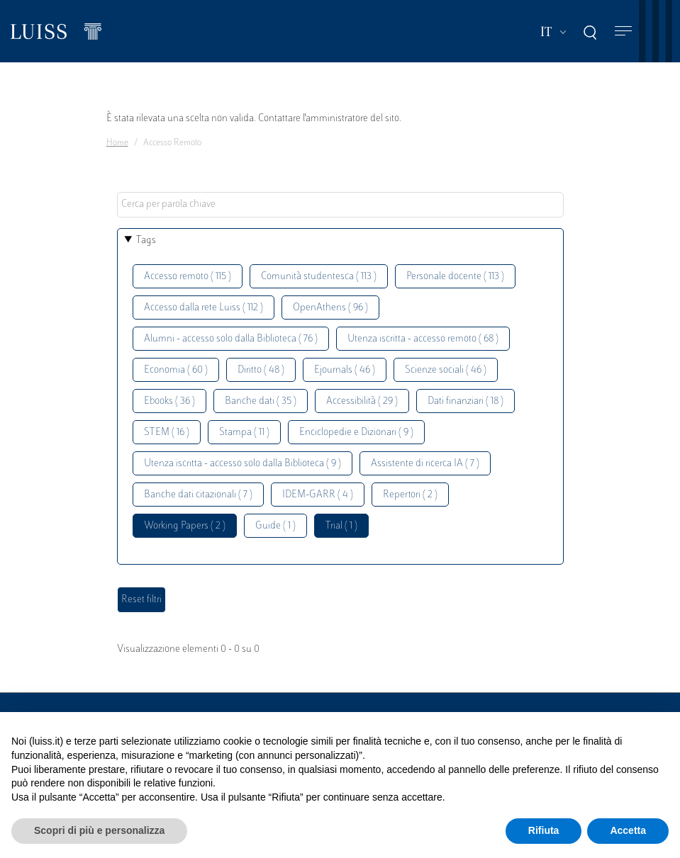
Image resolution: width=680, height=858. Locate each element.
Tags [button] (146, 240)
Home (117, 143)
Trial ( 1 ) (341, 526)
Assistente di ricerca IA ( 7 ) (425, 463)
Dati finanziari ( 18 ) (465, 401)
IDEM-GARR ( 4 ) (317, 495)
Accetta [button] (628, 830)
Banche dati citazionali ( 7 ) (198, 495)
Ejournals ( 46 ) (344, 370)
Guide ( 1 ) (275, 526)
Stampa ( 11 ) (244, 432)
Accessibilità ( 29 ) (362, 401)
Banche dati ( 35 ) (260, 401)
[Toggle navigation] (623, 31)
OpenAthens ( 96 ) (330, 308)
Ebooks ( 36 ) (169, 401)
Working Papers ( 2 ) (184, 526)
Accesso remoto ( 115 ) (187, 276)
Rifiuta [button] (543, 830)
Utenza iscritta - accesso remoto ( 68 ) (422, 339)
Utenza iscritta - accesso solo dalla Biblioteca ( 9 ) (242, 463)
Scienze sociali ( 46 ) (445, 370)
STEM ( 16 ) (166, 432)
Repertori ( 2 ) (410, 495)
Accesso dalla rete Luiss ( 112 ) (203, 308)
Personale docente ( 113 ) (455, 276)
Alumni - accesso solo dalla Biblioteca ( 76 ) (231, 339)
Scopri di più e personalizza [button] (99, 830)
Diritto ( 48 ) (261, 370)
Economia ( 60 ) (176, 370)
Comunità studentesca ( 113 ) (319, 276)
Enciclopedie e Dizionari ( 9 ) (356, 432)
